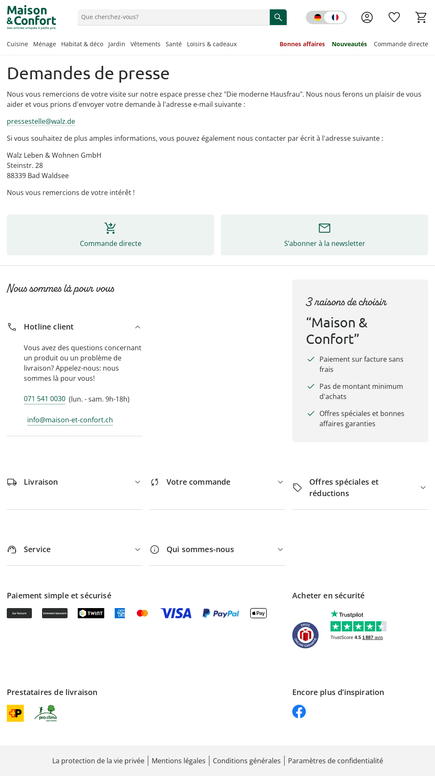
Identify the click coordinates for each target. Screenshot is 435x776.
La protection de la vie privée (98, 760)
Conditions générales (247, 760)
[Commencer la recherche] (278, 17)
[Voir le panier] (421, 17)
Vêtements (145, 44)
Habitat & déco (82, 44)
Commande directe (401, 44)
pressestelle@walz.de (41, 121)
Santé (174, 44)
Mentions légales (179, 760)
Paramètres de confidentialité (335, 760)
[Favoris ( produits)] (394, 17)
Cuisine (17, 44)
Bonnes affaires (302, 44)
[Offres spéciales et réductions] (360, 487)
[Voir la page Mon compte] (367, 17)
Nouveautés (349, 44)
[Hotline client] (75, 327)
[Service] (75, 549)
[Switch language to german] (326, 17)
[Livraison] (75, 482)
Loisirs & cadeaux (212, 44)
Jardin (116, 44)
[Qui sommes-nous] (217, 549)
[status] (172, 17)
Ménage (44, 44)
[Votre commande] (217, 482)
